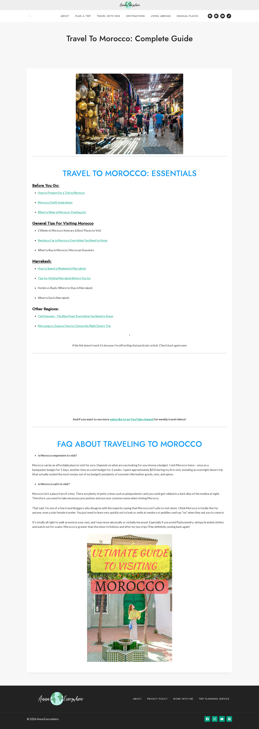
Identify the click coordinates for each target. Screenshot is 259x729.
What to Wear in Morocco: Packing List (62, 212)
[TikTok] (229, 16)
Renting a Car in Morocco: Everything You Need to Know (72, 240)
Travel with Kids (108, 16)
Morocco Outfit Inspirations (55, 202)
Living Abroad (161, 16)
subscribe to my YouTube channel (131, 419)
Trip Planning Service (214, 699)
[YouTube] (222, 16)
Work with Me (183, 699)
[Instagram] (216, 16)
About (65, 16)
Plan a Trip (83, 16)
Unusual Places (187, 16)
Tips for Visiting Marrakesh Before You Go (64, 278)
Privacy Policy (157, 699)
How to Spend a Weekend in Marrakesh (62, 268)
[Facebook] (210, 16)
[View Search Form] (29, 16)
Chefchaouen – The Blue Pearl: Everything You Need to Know (75, 316)
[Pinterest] (229, 719)
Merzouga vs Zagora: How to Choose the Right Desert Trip (74, 326)
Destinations (135, 16)
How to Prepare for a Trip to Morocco (61, 192)
